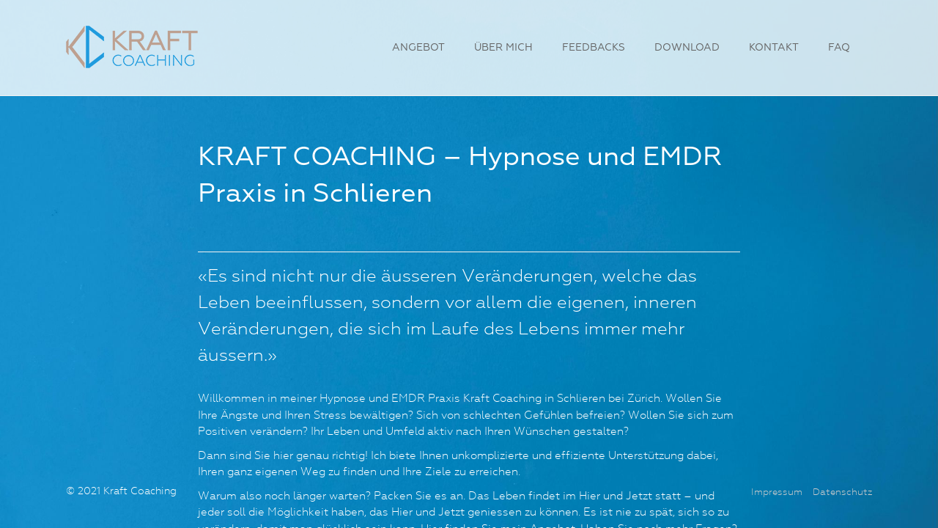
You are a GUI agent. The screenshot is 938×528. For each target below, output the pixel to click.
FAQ (839, 48)
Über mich (503, 48)
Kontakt (774, 48)
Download (687, 48)
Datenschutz (842, 492)
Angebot (418, 48)
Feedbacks (593, 48)
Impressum (776, 492)
